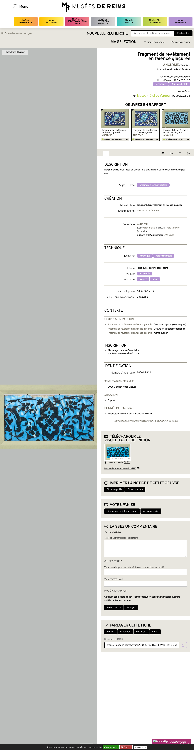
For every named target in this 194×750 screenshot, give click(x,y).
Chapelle (129, 21)
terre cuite (144, 273)
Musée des (25, 21)
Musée (51, 21)
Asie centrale (148, 227)
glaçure (143, 279)
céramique (161, 84)
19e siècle (169, 235)
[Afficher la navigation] (15, 7)
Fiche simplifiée (114, 489)
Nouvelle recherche (107, 33)
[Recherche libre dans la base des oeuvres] (152, 33)
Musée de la (77, 21)
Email (155, 631)
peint (154, 279)
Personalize (141, 747)
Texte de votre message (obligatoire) (121, 538)
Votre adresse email (113, 579)
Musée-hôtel (155, 21)
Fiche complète (135, 489)
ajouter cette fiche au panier (122, 511)
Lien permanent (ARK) (113, 639)
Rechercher (183, 33)
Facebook (125, 631)
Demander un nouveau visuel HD (120, 468)
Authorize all (111, 747)
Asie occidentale (180, 84)
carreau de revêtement (148, 210)
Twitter (110, 631)
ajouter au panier (154, 42)
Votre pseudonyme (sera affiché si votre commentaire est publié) (134, 567)
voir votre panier (180, 42)
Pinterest (141, 631)
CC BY (127, 462)
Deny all (127, 747)
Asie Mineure (173, 227)
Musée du (103, 21)
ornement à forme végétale (153, 185)
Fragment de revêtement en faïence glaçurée (114, 131)
